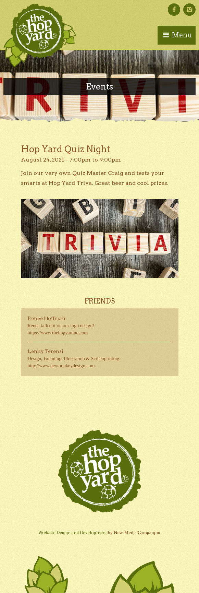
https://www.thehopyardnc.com (58, 332)
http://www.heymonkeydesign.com (61, 365)
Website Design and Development (72, 532)
